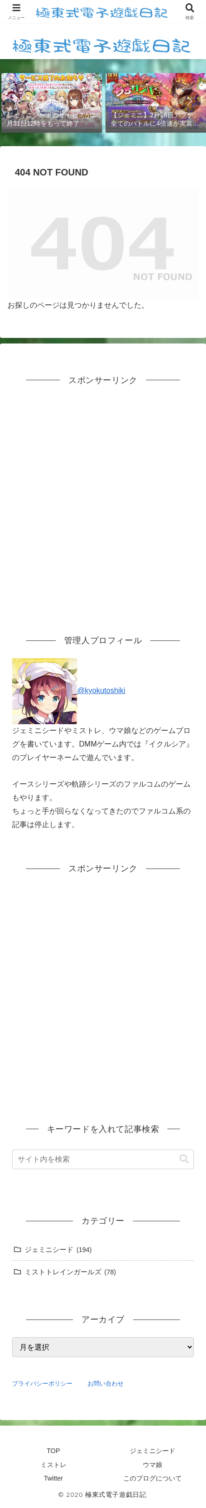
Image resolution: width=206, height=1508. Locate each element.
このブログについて (152, 1478)
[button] (189, 101)
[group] (51, 102)
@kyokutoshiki (68, 690)
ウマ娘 (152, 1464)
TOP (53, 1450)
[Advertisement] (103, 500)
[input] (103, 1159)
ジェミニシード (152, 1450)
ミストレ (53, 1464)
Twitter (53, 1478)
